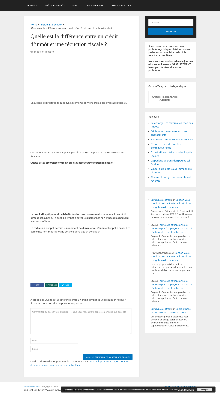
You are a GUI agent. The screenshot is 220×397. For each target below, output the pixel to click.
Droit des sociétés (120, 5)
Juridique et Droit (161, 199)
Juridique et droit (32, 386)
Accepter (205, 389)
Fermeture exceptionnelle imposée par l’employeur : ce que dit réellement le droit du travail (171, 229)
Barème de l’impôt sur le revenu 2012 (172, 139)
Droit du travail (95, 5)
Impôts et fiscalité (54, 5)
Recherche (171, 31)
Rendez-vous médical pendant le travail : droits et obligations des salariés (171, 203)
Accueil (32, 5)
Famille (76, 5)
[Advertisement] (55, 78)
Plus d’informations (186, 389)
